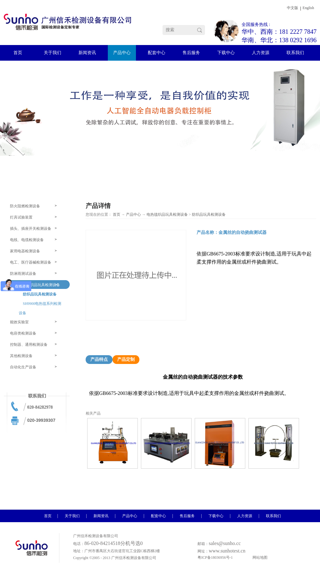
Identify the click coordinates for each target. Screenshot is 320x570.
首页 (116, 214)
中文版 (292, 8)
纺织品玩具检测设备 (209, 214)
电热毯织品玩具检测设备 (167, 214)
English (308, 8)
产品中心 (133, 214)
